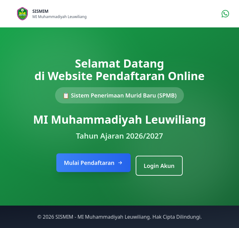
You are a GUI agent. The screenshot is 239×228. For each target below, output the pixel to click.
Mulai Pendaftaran (93, 163)
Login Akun (159, 165)
